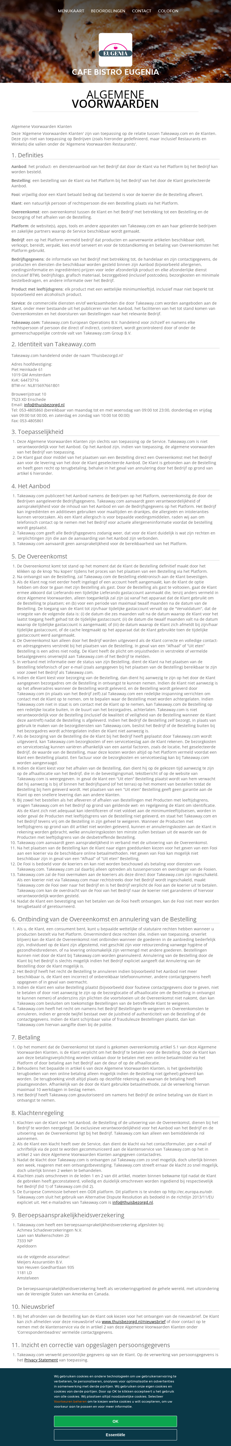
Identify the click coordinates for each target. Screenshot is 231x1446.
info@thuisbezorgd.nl (44, 404)
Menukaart (71, 11)
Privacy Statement (41, 1360)
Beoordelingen (108, 11)
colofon (168, 11)
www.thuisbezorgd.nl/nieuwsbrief (134, 1321)
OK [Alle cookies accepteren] (116, 1421)
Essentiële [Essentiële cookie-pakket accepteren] (115, 1435)
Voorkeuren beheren (70, 1401)
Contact (141, 11)
